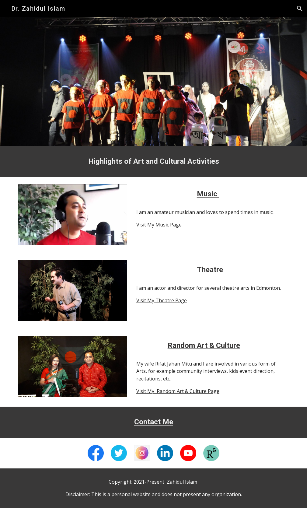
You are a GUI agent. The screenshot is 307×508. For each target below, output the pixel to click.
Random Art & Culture (204, 345)
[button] (299, 8)
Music (208, 194)
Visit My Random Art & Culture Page (177, 391)
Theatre (210, 269)
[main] (153, 161)
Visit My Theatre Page (161, 300)
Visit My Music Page (159, 224)
